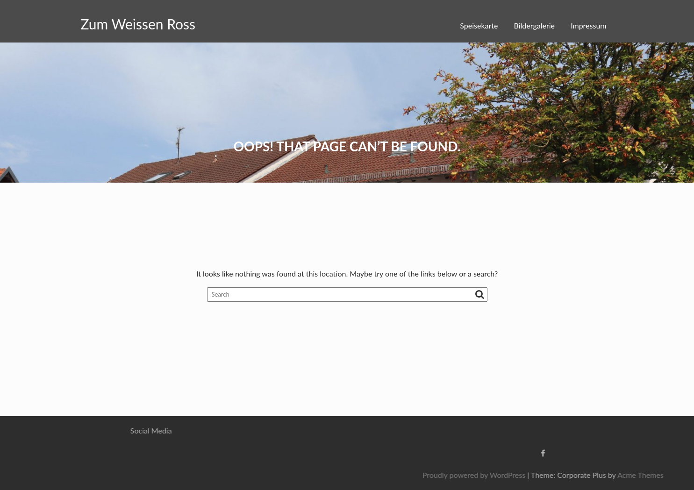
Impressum (588, 25)
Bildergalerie (534, 25)
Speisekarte (479, 25)
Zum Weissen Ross (138, 23)
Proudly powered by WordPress (537, 474)
